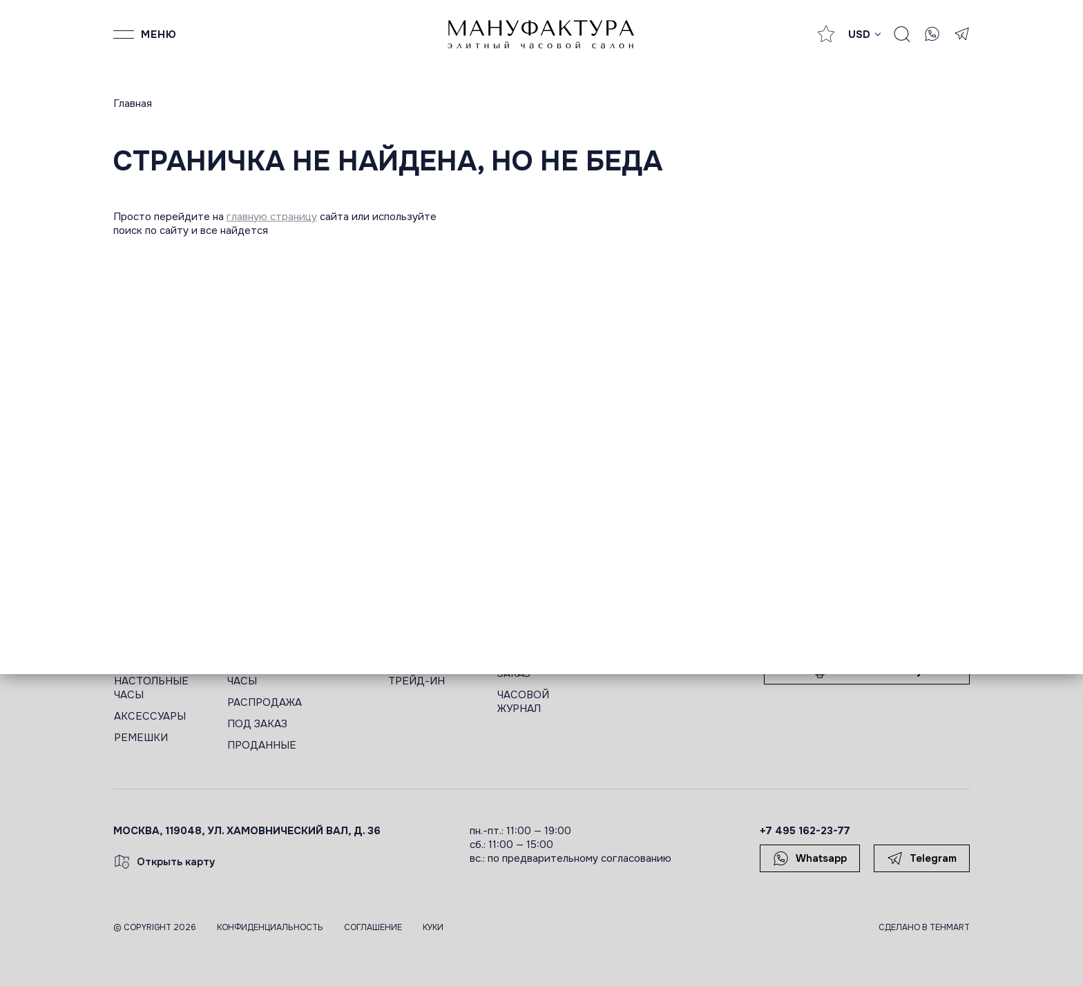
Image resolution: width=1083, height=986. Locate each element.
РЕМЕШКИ (141, 738)
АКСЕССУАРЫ (150, 716)
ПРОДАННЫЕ (261, 745)
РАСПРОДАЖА (264, 702)
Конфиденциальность (270, 927)
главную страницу (272, 217)
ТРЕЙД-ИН (416, 681)
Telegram (922, 858)
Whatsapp (810, 858)
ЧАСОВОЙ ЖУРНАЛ (523, 702)
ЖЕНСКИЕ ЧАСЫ (253, 674)
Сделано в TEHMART (924, 927)
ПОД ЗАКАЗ (257, 724)
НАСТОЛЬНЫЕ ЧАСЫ (151, 688)
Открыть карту (164, 862)
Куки (433, 927)
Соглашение (373, 927)
